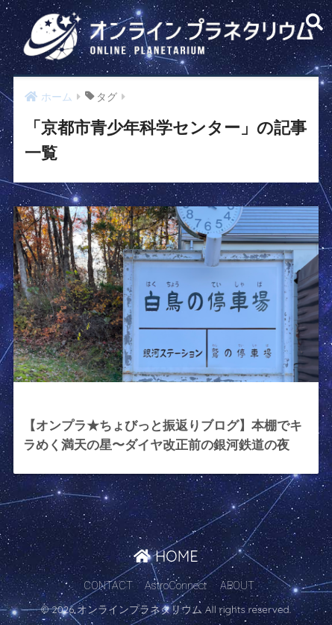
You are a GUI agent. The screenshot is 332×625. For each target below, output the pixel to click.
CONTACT (108, 586)
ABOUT (237, 586)
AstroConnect (176, 586)
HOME (166, 556)
